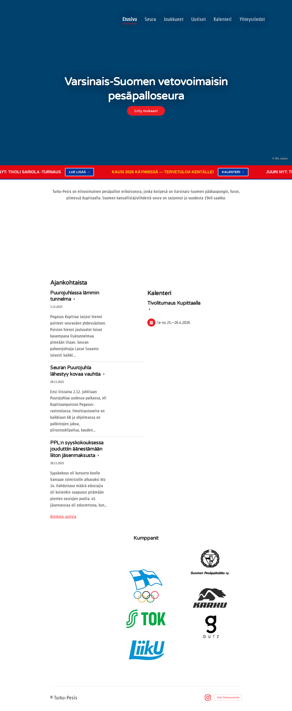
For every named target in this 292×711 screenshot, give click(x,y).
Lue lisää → (84, 172)
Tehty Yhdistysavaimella (228, 697)
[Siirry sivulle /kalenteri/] (194, 240)
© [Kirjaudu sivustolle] (52, 697)
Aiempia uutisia (63, 516)
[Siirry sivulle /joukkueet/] (97, 240)
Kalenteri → (238, 172)
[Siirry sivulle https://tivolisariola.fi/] (81, 554)
